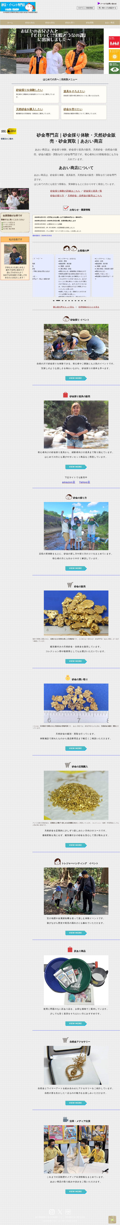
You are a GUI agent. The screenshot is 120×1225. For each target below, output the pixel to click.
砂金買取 (90, 23)
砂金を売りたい (72, 109)
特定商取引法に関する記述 (75, 1217)
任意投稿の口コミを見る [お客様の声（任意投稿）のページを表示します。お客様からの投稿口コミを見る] (88, 307)
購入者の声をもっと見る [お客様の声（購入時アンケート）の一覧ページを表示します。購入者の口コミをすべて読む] (63, 307)
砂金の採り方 (57, 195)
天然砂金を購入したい (29, 109)
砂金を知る (30, 23)
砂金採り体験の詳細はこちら (65, 191)
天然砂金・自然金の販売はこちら (85, 195)
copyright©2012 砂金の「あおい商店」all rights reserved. (60, 1221)
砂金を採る (50, 23)
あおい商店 (20, 6)
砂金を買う (70, 23)
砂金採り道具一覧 (93, 191)
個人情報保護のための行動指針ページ (49, 1217)
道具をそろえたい (74, 91)
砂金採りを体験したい (29, 90)
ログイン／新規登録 (85, 8)
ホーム (10, 23)
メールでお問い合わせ (107, 4)
